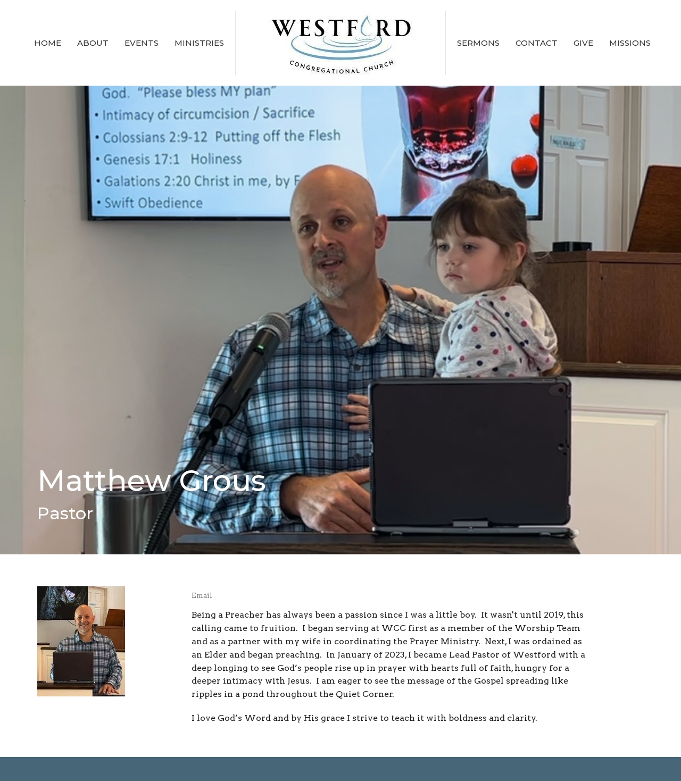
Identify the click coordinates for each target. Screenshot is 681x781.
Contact (537, 43)
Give (583, 43)
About (93, 43)
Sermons (478, 43)
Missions (630, 43)
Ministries (199, 43)
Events (141, 43)
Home (47, 43)
